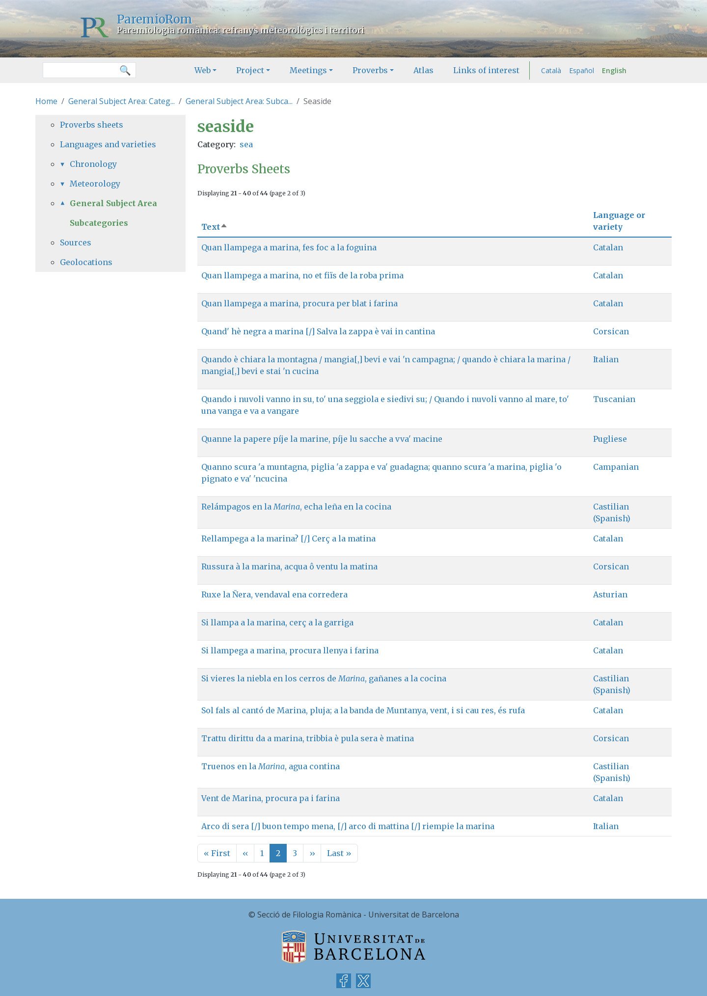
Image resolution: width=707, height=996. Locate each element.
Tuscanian (614, 399)
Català (551, 70)
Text (214, 227)
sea (246, 144)
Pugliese (610, 439)
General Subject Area (113, 203)
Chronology (93, 164)
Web (202, 70)
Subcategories (99, 223)
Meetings (308, 70)
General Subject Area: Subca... (239, 101)
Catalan (608, 247)
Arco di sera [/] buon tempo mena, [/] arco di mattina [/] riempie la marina (347, 826)
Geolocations (86, 262)
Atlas (423, 70)
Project (250, 70)
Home (46, 101)
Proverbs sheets (91, 125)
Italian (606, 359)
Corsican (611, 331)
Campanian (616, 467)
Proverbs (370, 70)
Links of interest (486, 70)
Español (581, 70)
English (614, 70)
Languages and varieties (108, 144)
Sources (75, 242)
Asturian (610, 594)
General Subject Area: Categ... (121, 101)
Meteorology (95, 183)
